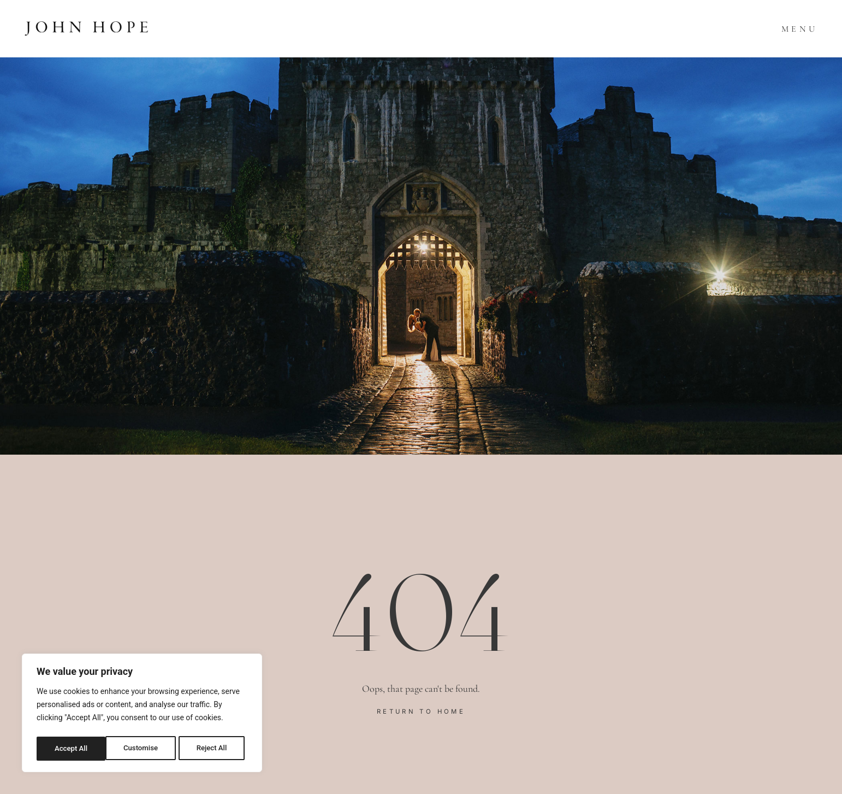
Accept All (213, 748)
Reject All (143, 748)
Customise (71, 748)
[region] (142, 714)
